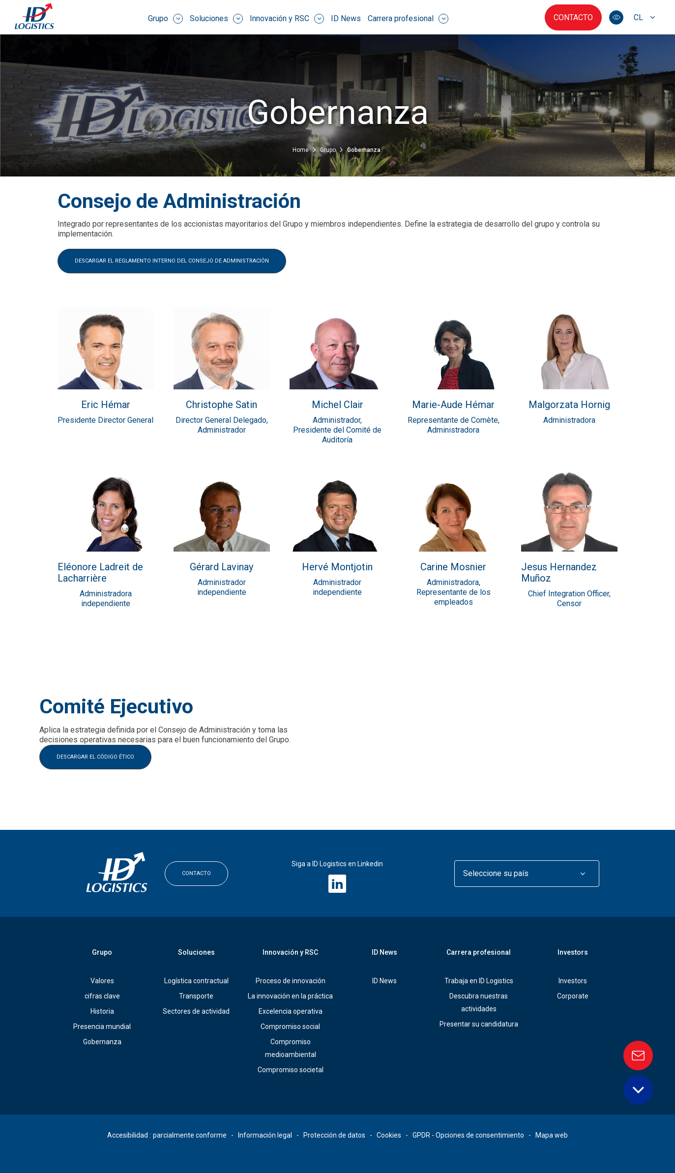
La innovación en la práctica (290, 996)
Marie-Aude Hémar (453, 405)
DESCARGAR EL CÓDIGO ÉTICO (95, 757)
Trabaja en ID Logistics (478, 981)
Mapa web (551, 1135)
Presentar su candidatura (479, 1024)
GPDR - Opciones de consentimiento (468, 1135)
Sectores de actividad (196, 1011)
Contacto (573, 17)
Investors (573, 952)
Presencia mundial (102, 1026)
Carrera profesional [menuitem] (408, 19)
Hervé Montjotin (337, 567)
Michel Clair (337, 405)
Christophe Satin (221, 405)
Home (301, 150)
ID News (384, 981)
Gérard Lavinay (221, 567)
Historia (102, 1011)
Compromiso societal (290, 1070)
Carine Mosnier (453, 567)
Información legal (265, 1135)
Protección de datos (334, 1135)
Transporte (196, 996)
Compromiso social (290, 1026)
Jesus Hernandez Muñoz (559, 572)
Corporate (572, 996)
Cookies (389, 1135)
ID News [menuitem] (346, 18)
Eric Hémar (105, 405)
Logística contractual (196, 981)
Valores (102, 981)
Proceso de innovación (290, 981)
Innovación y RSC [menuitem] (287, 19)
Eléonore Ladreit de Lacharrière (100, 572)
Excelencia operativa (291, 1011)
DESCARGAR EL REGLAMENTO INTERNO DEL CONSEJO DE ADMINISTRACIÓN (172, 261)
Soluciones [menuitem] (216, 19)
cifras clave (102, 996)
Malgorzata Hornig (569, 405)
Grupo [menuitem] (165, 19)
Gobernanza (102, 1042)
